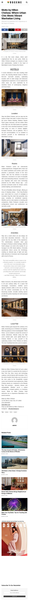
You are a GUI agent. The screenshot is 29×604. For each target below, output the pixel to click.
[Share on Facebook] (5, 30)
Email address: (14, 590)
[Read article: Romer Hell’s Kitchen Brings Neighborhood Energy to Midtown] (14, 483)
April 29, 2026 (5, 516)
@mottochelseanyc (13, 408)
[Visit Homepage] (14, 2)
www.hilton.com (6, 404)
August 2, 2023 (5, 26)
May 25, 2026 (4, 495)
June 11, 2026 (5, 474)
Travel (4, 467)
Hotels (4, 488)
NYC (11, 412)
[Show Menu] (2, 2)
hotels (6, 412)
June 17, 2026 (5, 453)
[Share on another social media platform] (24, 30)
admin (14, 425)
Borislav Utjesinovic (8, 446)
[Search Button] (26, 2)
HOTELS (14, 69)
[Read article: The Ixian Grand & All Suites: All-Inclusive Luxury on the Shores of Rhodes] (14, 441)
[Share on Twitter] (11, 30)
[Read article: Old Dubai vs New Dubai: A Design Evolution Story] (14, 462)
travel (15, 412)
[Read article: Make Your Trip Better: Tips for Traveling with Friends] (14, 504)
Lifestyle (5, 509)
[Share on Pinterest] (18, 30)
